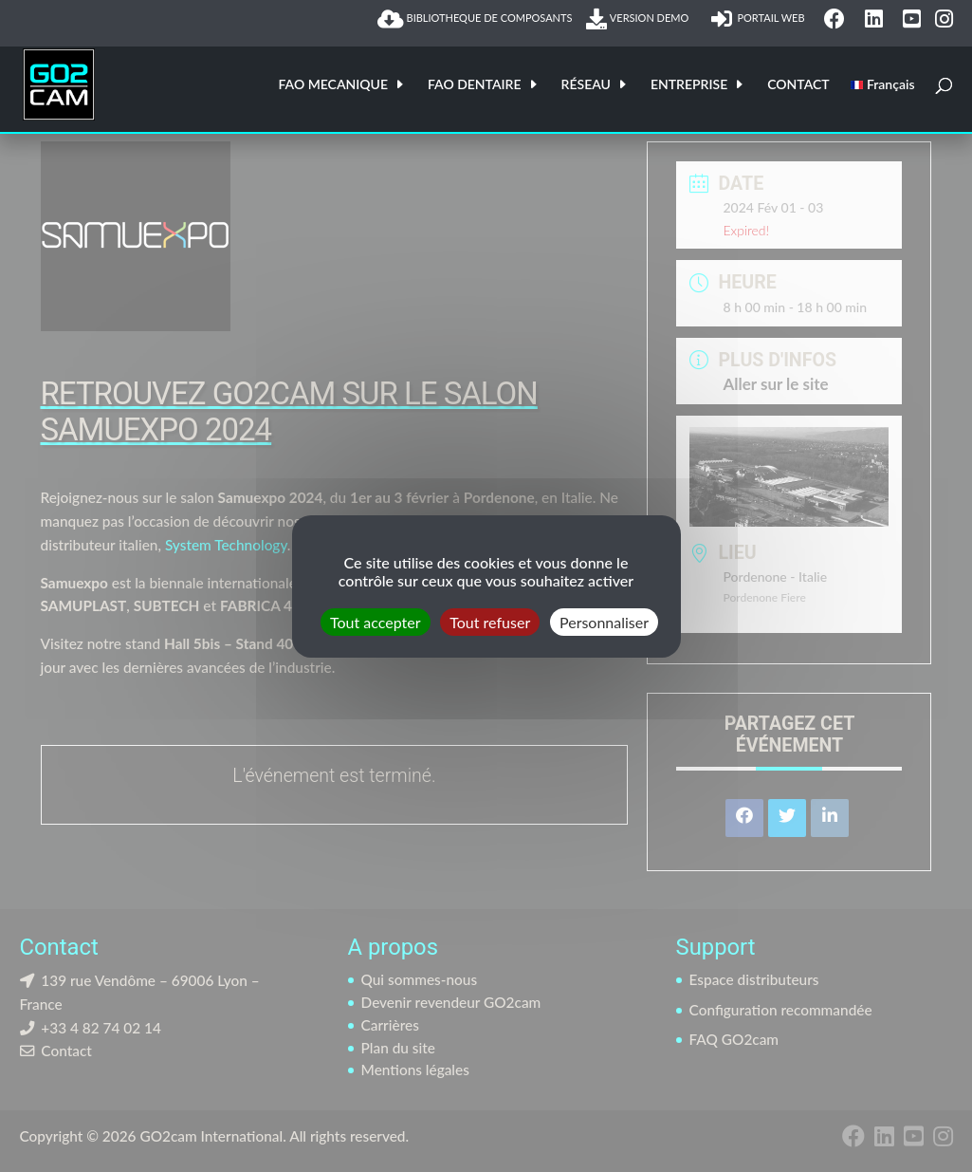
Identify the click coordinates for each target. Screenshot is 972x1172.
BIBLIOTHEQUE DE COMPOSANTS (475, 19)
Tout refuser (489, 621)
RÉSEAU (586, 85)
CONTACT (798, 85)
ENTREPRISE (689, 85)
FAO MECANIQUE (333, 85)
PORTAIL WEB (760, 19)
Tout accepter (375, 621)
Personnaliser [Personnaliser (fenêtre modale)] (604, 621)
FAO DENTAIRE (475, 85)
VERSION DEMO (641, 19)
